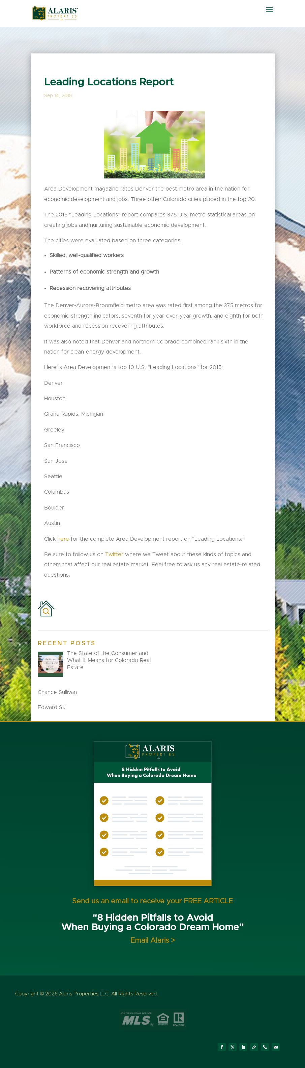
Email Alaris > (152, 940)
